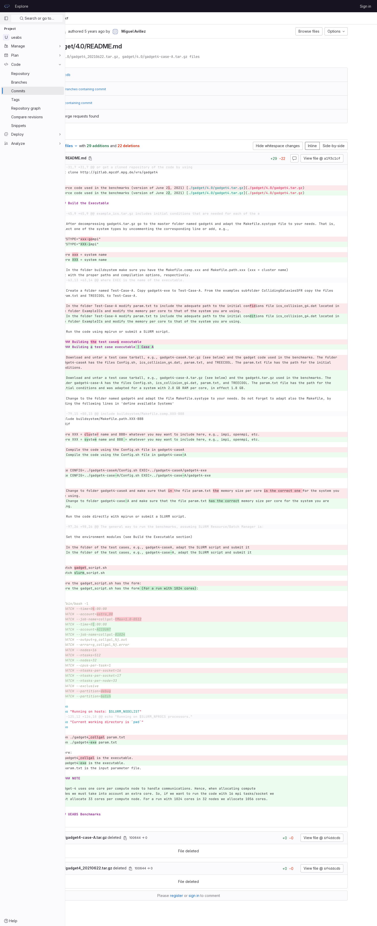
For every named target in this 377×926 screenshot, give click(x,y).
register (209, 895)
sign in (226, 895)
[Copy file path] (132, 158)
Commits (108, 18)
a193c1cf (126, 18)
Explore (21, 6)
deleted (122, 837)
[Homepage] (7, 6)
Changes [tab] (86, 133)
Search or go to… (37, 18)
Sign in (365, 6)
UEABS (76, 18)
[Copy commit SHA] (106, 32)
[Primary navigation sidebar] (6, 18)
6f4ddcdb (104, 74)
